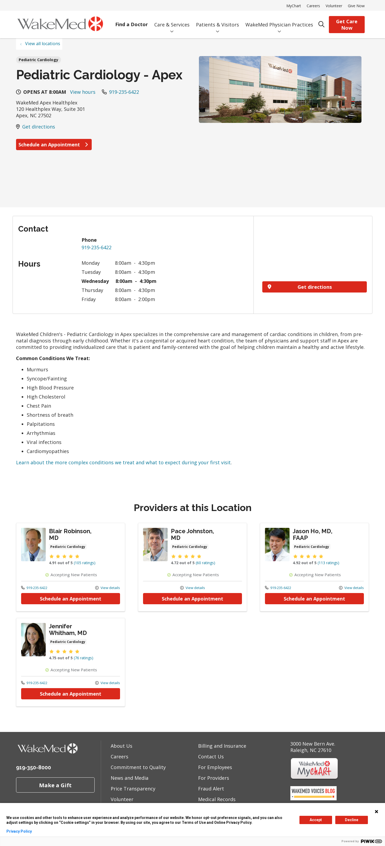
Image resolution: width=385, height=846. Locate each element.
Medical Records (217, 799)
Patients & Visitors (217, 21)
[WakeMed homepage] (60, 24)
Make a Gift (55, 785)
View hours (82, 92)
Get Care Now (346, 24)
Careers (313, 5)
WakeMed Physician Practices (279, 21)
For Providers (213, 778)
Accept (316, 820)
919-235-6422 (124, 92)
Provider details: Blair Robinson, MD (70, 567)
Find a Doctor (131, 21)
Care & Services (172, 21)
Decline (351, 820)
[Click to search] (321, 24)
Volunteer (334, 5)
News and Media (129, 778)
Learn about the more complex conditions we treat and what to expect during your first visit (123, 462)
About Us (121, 746)
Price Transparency (133, 788)
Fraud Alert (211, 788)
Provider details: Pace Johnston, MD (192, 567)
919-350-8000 (33, 767)
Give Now (356, 5)
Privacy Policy (19, 831)
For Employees (215, 767)
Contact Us (211, 756)
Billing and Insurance (222, 746)
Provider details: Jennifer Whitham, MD (70, 662)
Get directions (38, 126)
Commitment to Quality (138, 767)
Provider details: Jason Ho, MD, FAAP (314, 567)
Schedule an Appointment (53, 144)
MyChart (293, 5)
